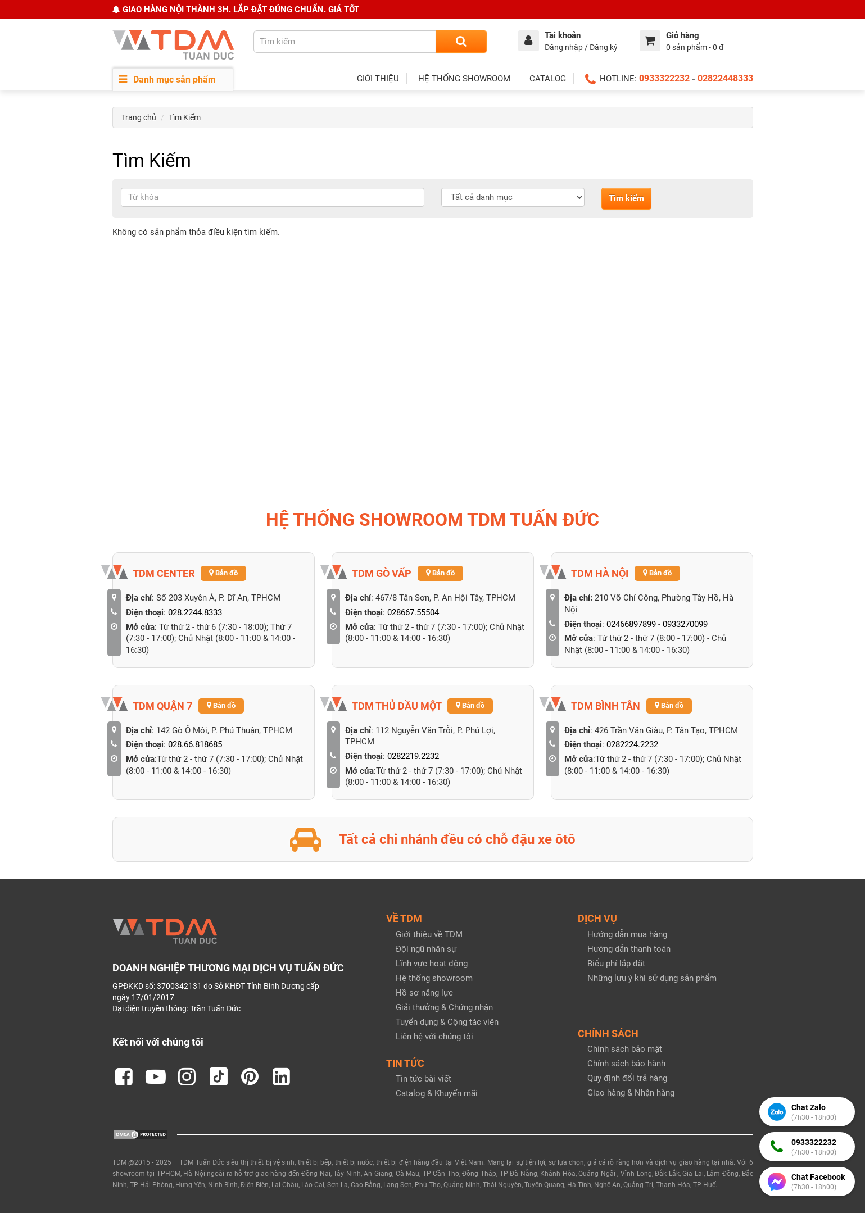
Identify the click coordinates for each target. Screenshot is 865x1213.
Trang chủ (138, 117)
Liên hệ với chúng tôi (434, 1037)
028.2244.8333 (195, 612)
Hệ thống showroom (434, 978)
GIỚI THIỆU (378, 79)
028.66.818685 (195, 744)
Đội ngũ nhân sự (426, 949)
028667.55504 (413, 612)
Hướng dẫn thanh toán (629, 949)
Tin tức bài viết (423, 1079)
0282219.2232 (413, 756)
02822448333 (725, 78)
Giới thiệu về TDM (429, 934)
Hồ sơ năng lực (424, 993)
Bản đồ (223, 573)
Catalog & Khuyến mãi (437, 1093)
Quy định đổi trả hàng (627, 1078)
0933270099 (685, 624)
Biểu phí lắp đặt (616, 963)
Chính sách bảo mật (624, 1049)
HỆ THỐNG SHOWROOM (464, 79)
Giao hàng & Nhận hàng (630, 1093)
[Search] (461, 41)
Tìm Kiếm (185, 117)
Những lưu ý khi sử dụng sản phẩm (652, 978)
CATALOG (547, 79)
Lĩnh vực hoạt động (432, 963)
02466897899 (631, 624)
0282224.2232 (632, 744)
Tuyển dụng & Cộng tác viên (447, 1022)
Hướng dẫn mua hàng (627, 934)
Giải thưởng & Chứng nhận (444, 1007)
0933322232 (664, 78)
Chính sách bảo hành (626, 1063)
